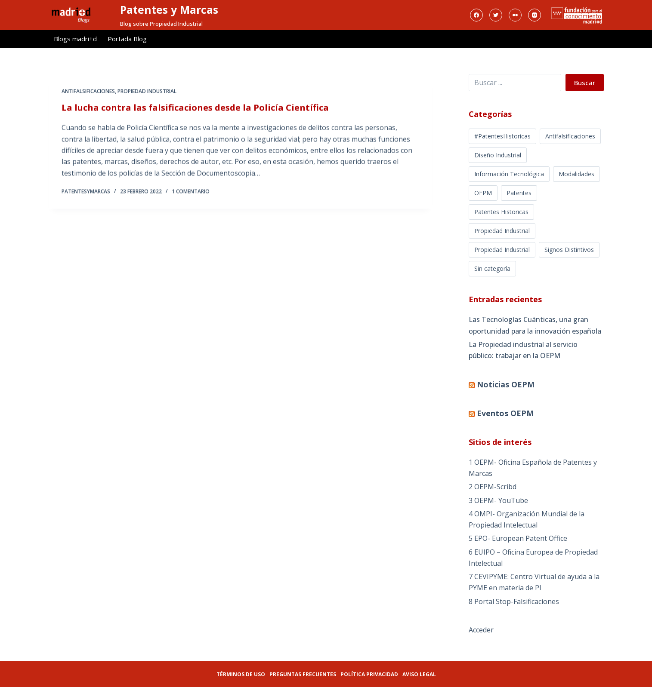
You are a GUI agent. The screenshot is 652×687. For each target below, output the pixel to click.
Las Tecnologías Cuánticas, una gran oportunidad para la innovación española (535, 325)
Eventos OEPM (505, 413)
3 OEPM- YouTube (498, 500)
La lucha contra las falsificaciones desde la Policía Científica (195, 108)
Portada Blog (127, 38)
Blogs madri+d (75, 38)
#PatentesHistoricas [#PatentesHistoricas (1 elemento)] (502, 136)
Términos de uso (240, 674)
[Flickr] (515, 15)
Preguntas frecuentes (302, 674)
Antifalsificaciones (88, 91)
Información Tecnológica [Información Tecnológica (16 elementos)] (509, 174)
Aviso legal (419, 674)
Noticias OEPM (506, 384)
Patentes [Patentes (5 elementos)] (519, 193)
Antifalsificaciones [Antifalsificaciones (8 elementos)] (570, 136)
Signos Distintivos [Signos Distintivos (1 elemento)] (569, 249)
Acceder (481, 630)
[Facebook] (476, 15)
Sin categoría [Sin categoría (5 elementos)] (492, 268)
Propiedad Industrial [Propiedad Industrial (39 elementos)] (502, 249)
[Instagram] (534, 15)
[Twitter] (495, 15)
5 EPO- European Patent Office (518, 538)
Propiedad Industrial (146, 91)
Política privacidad (369, 674)
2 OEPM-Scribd (492, 486)
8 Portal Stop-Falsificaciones (514, 601)
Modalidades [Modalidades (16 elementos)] (576, 174)
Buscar (584, 82)
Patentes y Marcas (169, 9)
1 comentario (191, 192)
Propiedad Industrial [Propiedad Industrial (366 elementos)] (502, 231)
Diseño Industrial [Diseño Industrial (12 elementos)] (497, 155)
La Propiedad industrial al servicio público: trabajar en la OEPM (523, 350)
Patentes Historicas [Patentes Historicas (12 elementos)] (501, 212)
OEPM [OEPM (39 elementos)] (483, 193)
